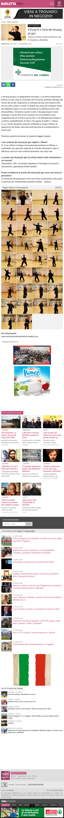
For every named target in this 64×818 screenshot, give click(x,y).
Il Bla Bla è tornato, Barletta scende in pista (30, 435)
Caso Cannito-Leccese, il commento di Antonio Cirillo (36, 609)
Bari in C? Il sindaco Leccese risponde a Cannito (34, 632)
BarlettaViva (14, 4)
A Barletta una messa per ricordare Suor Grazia (33, 562)
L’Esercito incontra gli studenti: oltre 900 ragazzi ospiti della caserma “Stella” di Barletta (36, 622)
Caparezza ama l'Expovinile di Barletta (29, 502)
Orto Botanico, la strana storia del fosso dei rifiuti (8, 435)
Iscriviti (28, 524)
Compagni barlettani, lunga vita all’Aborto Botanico (31, 468)
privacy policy (30, 531)
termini (19, 531)
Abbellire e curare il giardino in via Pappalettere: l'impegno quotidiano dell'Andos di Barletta (34, 551)
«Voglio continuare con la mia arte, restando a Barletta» (52, 468)
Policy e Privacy (20, 785)
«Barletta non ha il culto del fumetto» (9, 467)
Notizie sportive (12, 22)
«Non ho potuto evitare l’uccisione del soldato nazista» (10, 502)
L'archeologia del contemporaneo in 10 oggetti (33, 644)
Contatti (11, 785)
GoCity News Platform (35, 784)
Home (3, 22)
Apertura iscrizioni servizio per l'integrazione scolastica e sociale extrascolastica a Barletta (37, 586)
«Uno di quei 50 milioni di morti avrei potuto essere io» (52, 435)
